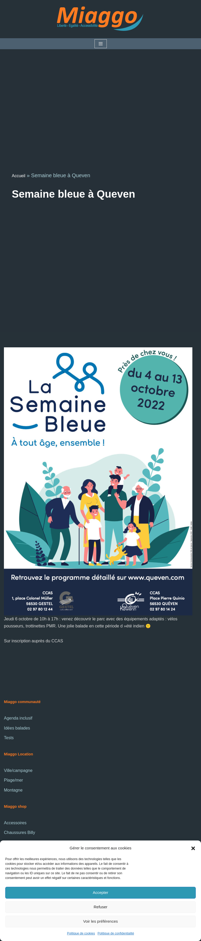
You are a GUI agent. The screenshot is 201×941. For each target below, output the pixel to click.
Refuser (101, 907)
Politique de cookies (81, 933)
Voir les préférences (100, 921)
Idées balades (17, 728)
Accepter (100, 892)
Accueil (18, 176)
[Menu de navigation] (100, 43)
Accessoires (15, 823)
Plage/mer (13, 780)
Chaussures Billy (19, 832)
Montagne (13, 790)
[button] (193, 847)
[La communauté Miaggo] (100, 19)
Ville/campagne (18, 770)
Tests (9, 738)
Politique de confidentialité (116, 933)
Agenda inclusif (18, 718)
